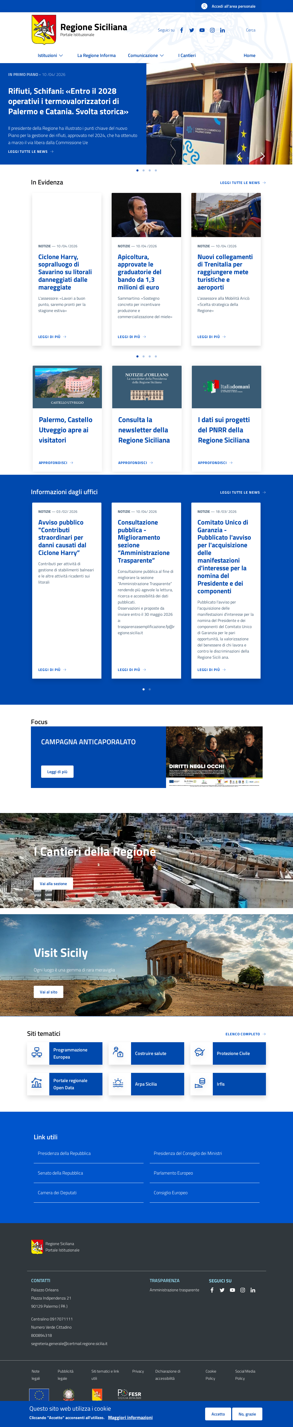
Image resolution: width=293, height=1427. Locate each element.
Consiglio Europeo (170, 1209)
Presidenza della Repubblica (64, 1169)
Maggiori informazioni (130, 1417)
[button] (255, 30)
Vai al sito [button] (48, 1008)
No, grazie (247, 1414)
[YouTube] (190, 30)
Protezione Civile (233, 1069)
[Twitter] (179, 30)
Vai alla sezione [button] (53, 900)
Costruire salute (150, 1069)
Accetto (218, 1414)
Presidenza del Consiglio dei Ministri (188, 1169)
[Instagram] (200, 30)
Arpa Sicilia (146, 1100)
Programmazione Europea (70, 1070)
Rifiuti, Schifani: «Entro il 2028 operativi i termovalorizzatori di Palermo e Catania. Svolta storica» (68, 101)
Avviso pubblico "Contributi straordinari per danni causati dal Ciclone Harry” (63, 542)
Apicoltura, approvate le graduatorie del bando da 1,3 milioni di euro (141, 273)
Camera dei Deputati (57, 1209)
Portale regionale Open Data (70, 1101)
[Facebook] (169, 30)
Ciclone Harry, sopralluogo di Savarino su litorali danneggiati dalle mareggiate (66, 273)
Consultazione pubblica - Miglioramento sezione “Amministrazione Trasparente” (145, 546)
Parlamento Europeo (173, 1189)
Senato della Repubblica (60, 1189)
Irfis (221, 1100)
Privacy (138, 1388)
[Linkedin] (210, 30)
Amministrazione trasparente (174, 1306)
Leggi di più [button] (57, 788)
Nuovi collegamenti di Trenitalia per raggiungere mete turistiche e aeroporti (224, 277)
